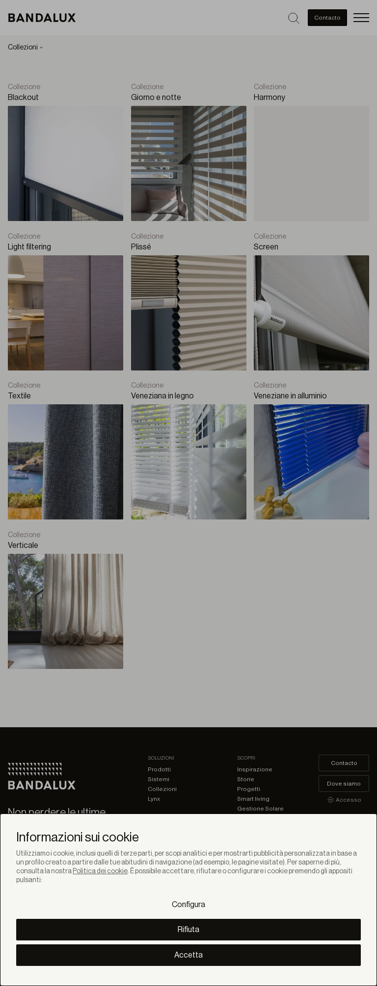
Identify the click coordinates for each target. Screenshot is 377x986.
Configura (188, 905)
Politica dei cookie (100, 871)
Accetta (188, 955)
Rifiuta (188, 930)
